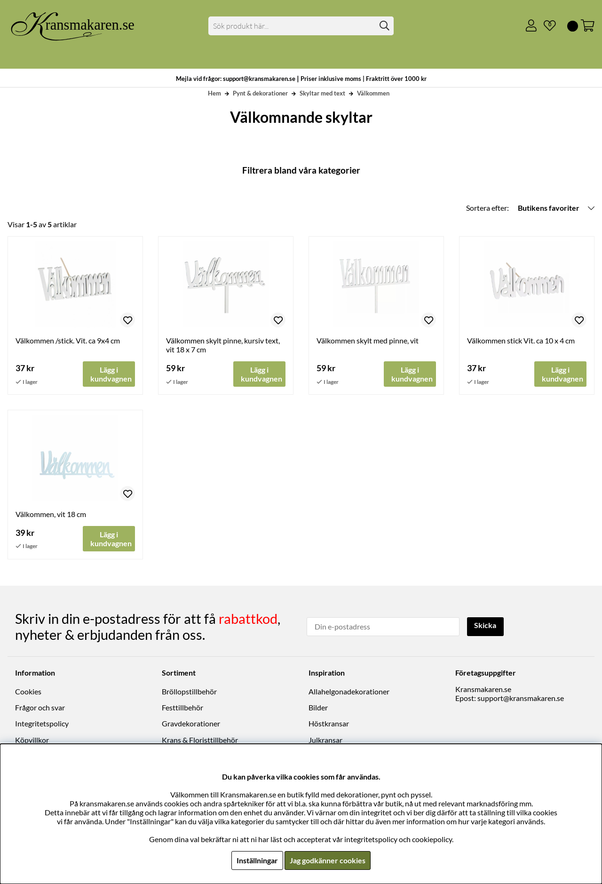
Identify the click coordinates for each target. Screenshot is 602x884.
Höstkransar (329, 723)
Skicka (486, 625)
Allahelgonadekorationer (349, 691)
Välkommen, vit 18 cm (51, 514)
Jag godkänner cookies (327, 860)
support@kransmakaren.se (520, 697)
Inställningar (257, 860)
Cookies (28, 691)
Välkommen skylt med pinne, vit (368, 340)
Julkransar (325, 739)
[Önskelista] (546, 26)
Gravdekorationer (191, 723)
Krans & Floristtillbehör (200, 739)
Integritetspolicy (42, 723)
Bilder (318, 707)
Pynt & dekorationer (260, 93)
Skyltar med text (322, 93)
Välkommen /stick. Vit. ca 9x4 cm (68, 340)
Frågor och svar (40, 707)
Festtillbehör (182, 707)
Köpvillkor (32, 739)
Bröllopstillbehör (189, 691)
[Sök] (301, 25)
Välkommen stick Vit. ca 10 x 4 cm (521, 340)
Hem (214, 93)
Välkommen (373, 93)
